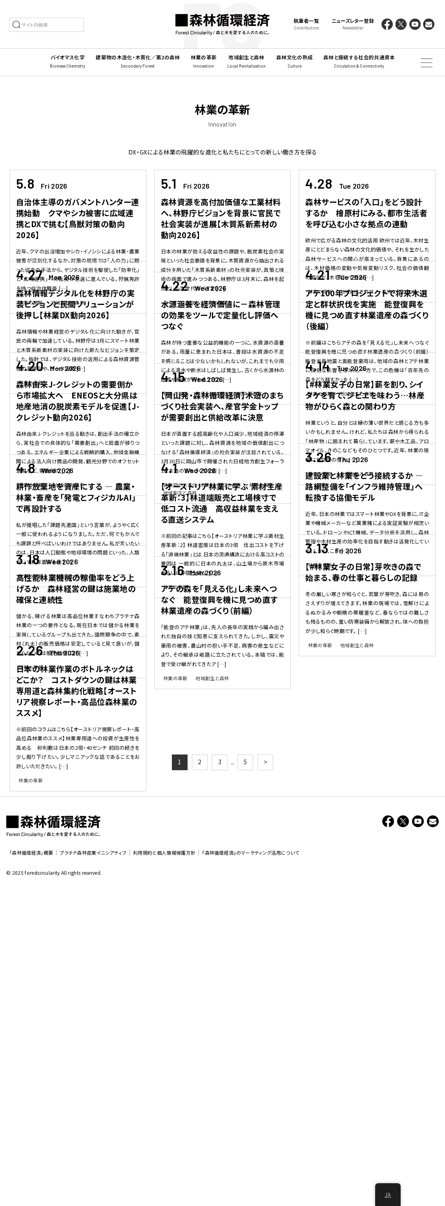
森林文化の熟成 (399, 291)
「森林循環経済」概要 (31, 1171)
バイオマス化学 (179, 302)
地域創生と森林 (67, 302)
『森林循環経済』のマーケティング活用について (250, 1171)
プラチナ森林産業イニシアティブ (93, 1171)
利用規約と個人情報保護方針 (164, 1171)
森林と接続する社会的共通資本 (228, 443)
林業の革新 (30, 302)
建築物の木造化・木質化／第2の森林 (202, 583)
